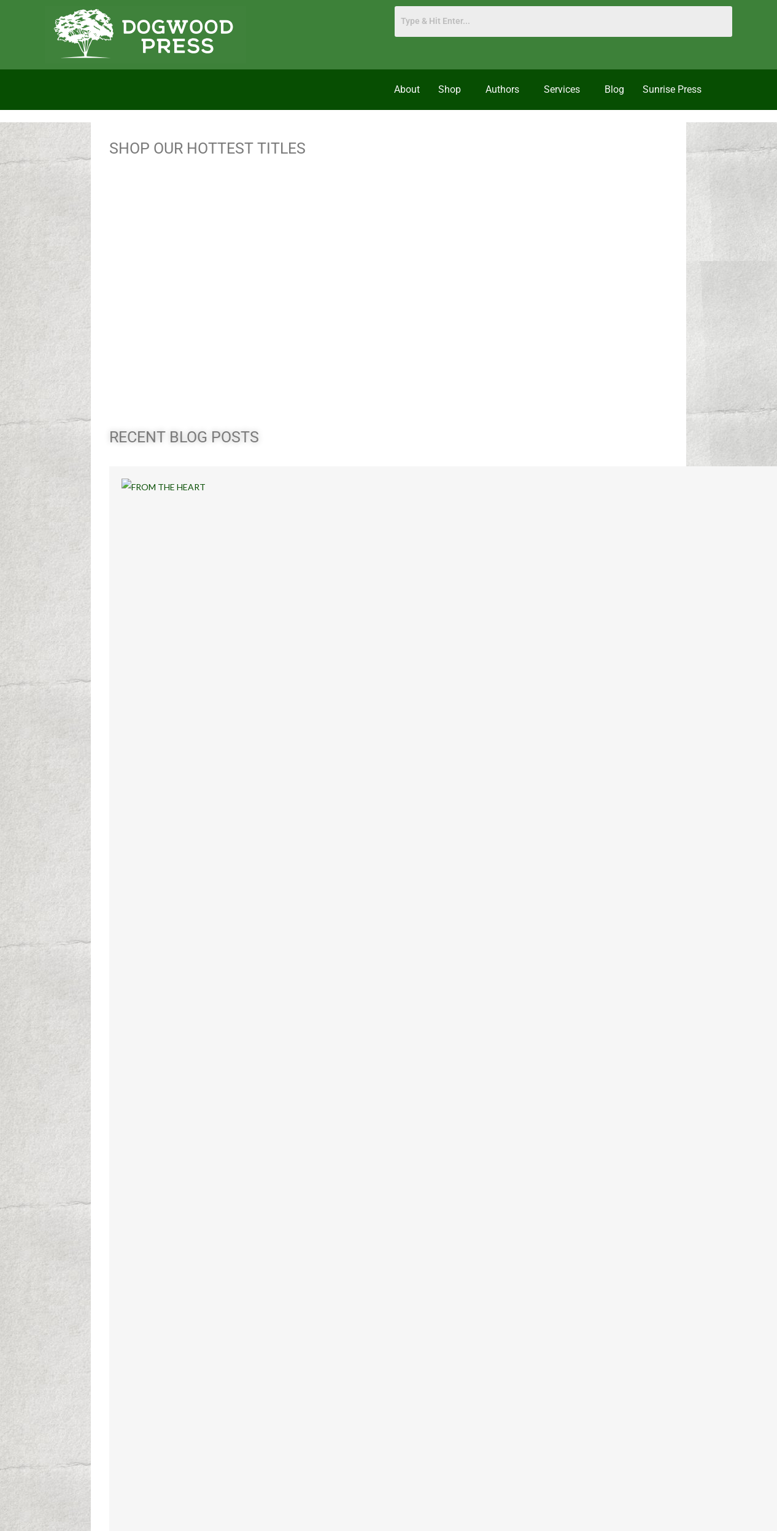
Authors (502, 89)
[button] (452, 90)
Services (562, 89)
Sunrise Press (672, 89)
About (407, 89)
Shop (449, 89)
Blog (614, 89)
